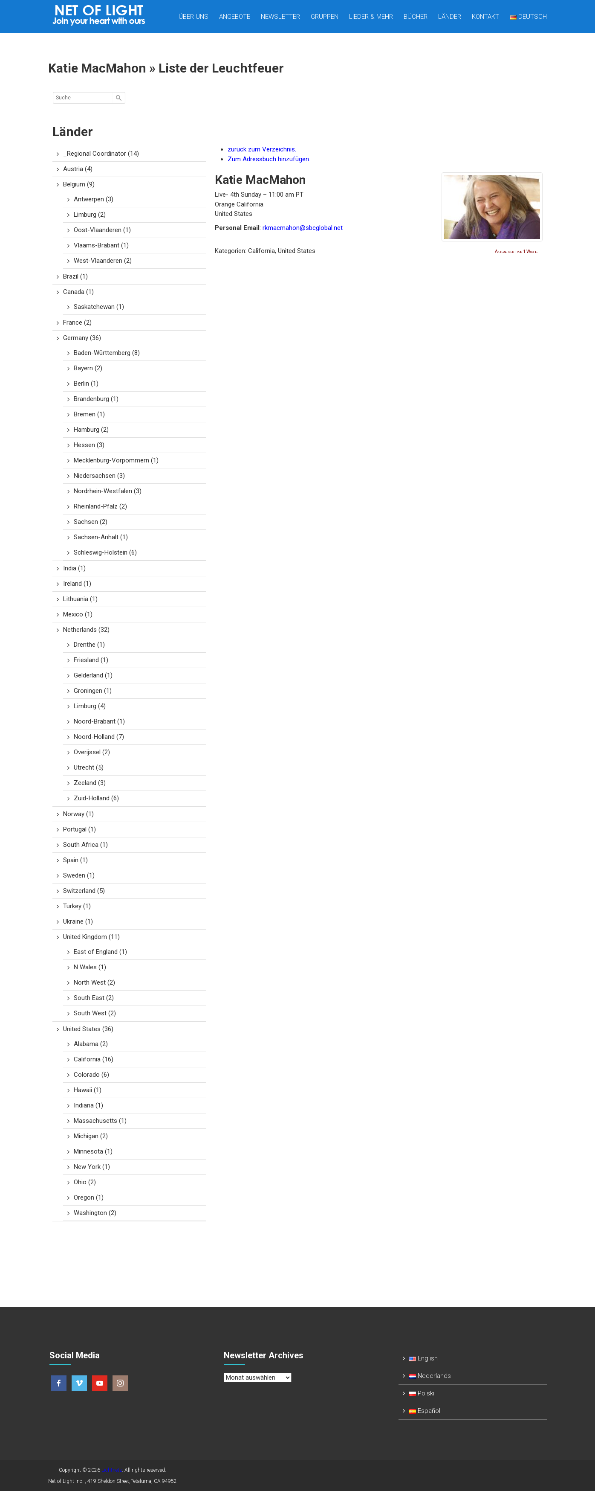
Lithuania (80, 599)
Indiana (88, 1105)
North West (94, 982)
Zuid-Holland (96, 798)
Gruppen (324, 16)
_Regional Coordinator (101, 153)
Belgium (79, 184)
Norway (78, 814)
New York (92, 1167)
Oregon (89, 1197)
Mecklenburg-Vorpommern (116, 460)
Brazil (75, 276)
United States (88, 1029)
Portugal (79, 829)
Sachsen (90, 522)
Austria (77, 169)
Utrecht (89, 767)
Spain (75, 860)
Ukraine (78, 921)
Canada (78, 292)
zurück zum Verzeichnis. (262, 149)
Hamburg (91, 429)
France (77, 322)
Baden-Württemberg (107, 353)
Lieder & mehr (371, 16)
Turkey (77, 906)
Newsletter (280, 16)
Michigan (91, 1136)
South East (94, 998)
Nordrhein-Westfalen (108, 491)
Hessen (89, 445)
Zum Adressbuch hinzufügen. (269, 159)
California (93, 1059)
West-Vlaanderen (103, 260)
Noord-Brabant (99, 721)
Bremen (89, 414)
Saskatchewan (99, 307)
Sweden (79, 875)
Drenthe (89, 644)
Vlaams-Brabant (101, 245)
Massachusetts (100, 1121)
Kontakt (485, 16)
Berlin (86, 383)
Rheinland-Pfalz (100, 506)
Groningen (93, 691)
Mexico (77, 614)
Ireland (77, 583)
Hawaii (87, 1090)
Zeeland (90, 783)
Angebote (234, 16)
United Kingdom (91, 937)
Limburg (90, 214)
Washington (95, 1213)
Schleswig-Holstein (105, 552)
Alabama (91, 1044)
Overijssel (92, 752)
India (74, 568)
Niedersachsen (99, 476)
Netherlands (86, 630)
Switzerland (84, 891)
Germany (82, 338)
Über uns (193, 16)
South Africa (85, 845)
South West (95, 1013)
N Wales (90, 967)
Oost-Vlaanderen (102, 230)
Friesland (91, 660)
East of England (100, 952)
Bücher (415, 16)
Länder (449, 16)
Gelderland (93, 675)
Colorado (91, 1074)
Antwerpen (93, 199)
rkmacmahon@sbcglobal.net (303, 228)
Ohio (85, 1182)
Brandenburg (96, 399)
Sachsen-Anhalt (101, 537)
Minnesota (93, 1151)
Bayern (88, 368)
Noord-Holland (99, 737)
